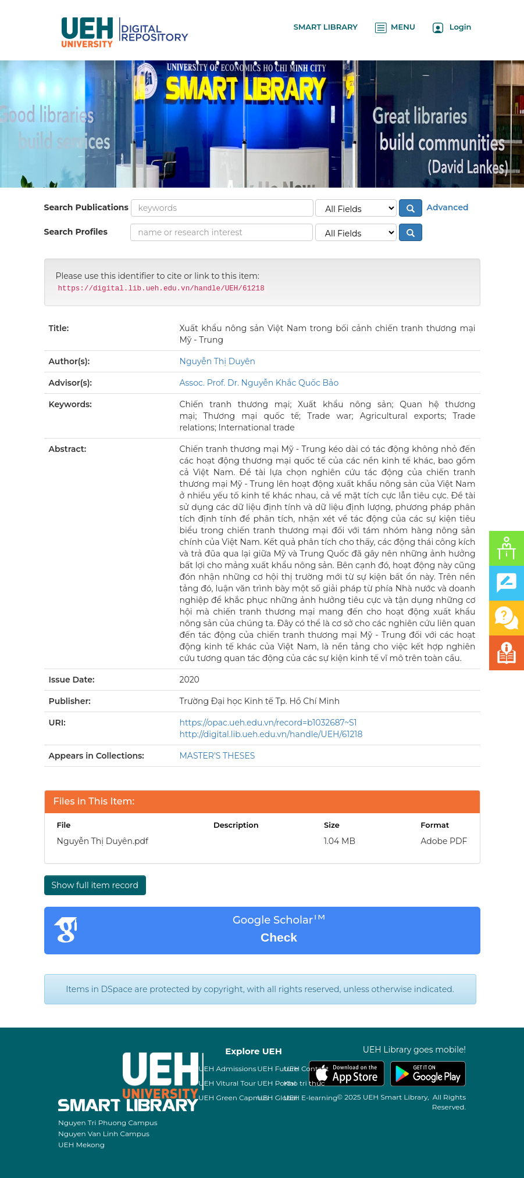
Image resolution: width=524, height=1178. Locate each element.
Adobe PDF (443, 841)
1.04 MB (339, 841)
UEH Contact (306, 1068)
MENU (395, 27)
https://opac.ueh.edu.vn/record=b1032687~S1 (268, 722)
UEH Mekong (81, 1144)
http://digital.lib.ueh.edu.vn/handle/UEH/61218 (271, 734)
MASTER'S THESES (217, 755)
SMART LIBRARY (326, 26)
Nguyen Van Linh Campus (103, 1133)
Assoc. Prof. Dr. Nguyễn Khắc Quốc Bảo (259, 383)
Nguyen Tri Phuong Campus (108, 1122)
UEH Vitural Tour (227, 1083)
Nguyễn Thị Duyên (217, 361)
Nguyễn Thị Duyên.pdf (102, 841)
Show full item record (95, 885)
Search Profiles (76, 232)
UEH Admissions (227, 1068)
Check (279, 937)
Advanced (447, 207)
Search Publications (86, 207)
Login (452, 27)
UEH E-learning (311, 1097)
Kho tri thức (304, 1083)
